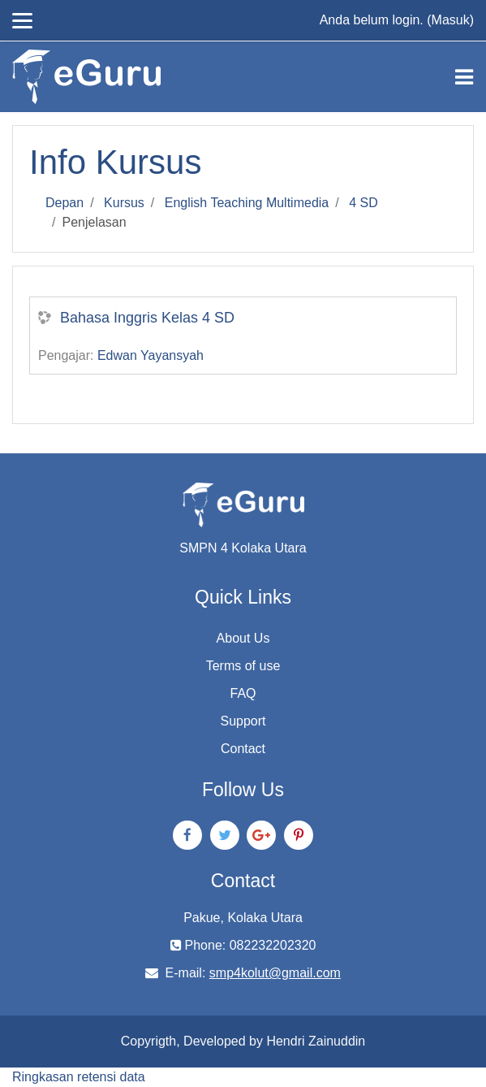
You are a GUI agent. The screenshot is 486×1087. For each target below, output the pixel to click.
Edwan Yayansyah (150, 355)
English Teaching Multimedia (247, 203)
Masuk (451, 20)
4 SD (363, 203)
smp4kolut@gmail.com (275, 973)
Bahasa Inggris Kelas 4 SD (147, 318)
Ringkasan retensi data (78, 1077)
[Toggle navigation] (464, 77)
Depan (64, 203)
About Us (243, 638)
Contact (243, 749)
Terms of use (243, 666)
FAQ (243, 693)
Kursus (124, 203)
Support (242, 721)
